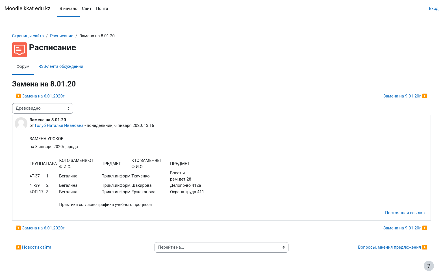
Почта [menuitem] (102, 8)
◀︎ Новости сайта (41, 248)
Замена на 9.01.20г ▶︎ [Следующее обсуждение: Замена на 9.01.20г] (397, 96)
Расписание (70, 35)
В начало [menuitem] (68, 8)
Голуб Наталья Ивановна (68, 125)
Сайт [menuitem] (87, 8)
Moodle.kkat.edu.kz (28, 8)
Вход (433, 8)
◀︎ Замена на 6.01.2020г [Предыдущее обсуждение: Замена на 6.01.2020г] (48, 96)
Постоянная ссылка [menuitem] (397, 214)
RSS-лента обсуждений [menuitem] (70, 66)
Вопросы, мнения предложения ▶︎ (384, 248)
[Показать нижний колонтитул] (429, 266)
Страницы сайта (36, 35)
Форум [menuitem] (31, 66)
